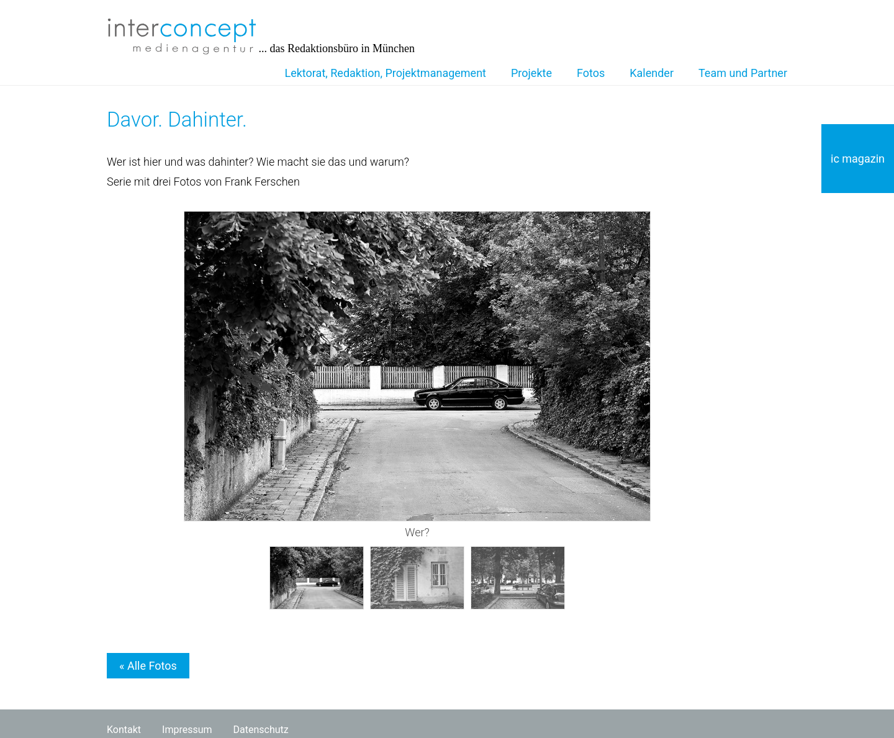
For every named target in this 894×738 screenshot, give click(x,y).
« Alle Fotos (148, 665)
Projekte (531, 72)
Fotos (591, 72)
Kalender (652, 72)
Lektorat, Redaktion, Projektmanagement (385, 72)
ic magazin (858, 158)
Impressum (187, 730)
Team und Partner (742, 72)
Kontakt (124, 730)
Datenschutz (261, 730)
